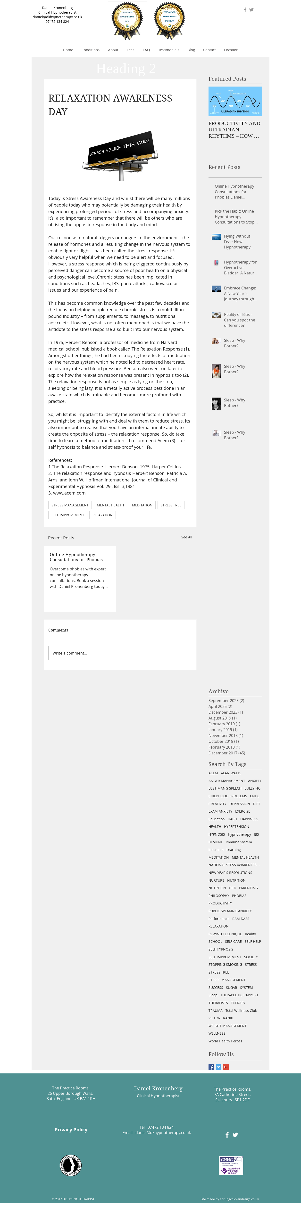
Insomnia (216, 849)
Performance (219, 918)
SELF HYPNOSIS (221, 949)
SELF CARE (233, 941)
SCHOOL (215, 941)
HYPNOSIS (217, 834)
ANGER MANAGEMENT (227, 780)
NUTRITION (236, 880)
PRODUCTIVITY (220, 903)
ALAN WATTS (231, 773)
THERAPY (238, 1002)
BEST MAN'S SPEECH (225, 788)
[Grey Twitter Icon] (251, 10)
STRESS (251, 964)
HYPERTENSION (236, 826)
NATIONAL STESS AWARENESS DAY (235, 865)
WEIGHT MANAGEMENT (228, 1025)
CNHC (254, 796)
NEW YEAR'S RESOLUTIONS (230, 872)
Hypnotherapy (239, 834)
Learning (233, 849)
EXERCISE (242, 811)
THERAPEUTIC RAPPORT (239, 995)
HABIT (232, 819)
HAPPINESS (249, 819)
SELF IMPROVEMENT (67, 515)
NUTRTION (217, 888)
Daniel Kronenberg (57, 7)
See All (186, 537)
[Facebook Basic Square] (211, 1067)
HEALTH (215, 826)
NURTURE (216, 880)
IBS (256, 834)
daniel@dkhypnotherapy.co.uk (57, 17)
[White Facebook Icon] (227, 1135)
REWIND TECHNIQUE (225, 934)
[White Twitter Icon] (235, 1135)
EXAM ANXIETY (220, 811)
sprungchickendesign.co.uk (239, 1199)
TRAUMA (216, 1010)
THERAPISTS (218, 1002)
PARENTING (248, 888)
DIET (256, 803)
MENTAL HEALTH (110, 505)
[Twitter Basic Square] (218, 1067)
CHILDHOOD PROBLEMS (228, 796)
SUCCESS (216, 987)
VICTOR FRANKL (221, 1018)
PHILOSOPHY (219, 895)
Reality (250, 934)
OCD (232, 888)
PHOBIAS (239, 895)
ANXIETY (255, 780)
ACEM (213, 773)
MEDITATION (142, 505)
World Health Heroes (225, 1041)
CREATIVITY (217, 803)
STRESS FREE (171, 505)
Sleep (213, 995)
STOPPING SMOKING (225, 964)
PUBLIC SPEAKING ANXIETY (230, 911)
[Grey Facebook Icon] (245, 10)
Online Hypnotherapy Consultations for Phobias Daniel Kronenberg (76, 557)
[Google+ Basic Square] (226, 1067)
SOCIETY (251, 957)
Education (217, 819)
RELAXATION (102, 515)
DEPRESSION (239, 803)
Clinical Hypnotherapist (57, 12)
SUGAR (231, 987)
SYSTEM (246, 987)
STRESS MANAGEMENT (70, 505)
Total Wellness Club (241, 1010)
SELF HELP (253, 941)
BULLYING (252, 788)
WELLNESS (217, 1033)
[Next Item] (254, 101)
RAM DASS (240, 918)
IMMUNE (216, 842)
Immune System (239, 842)
